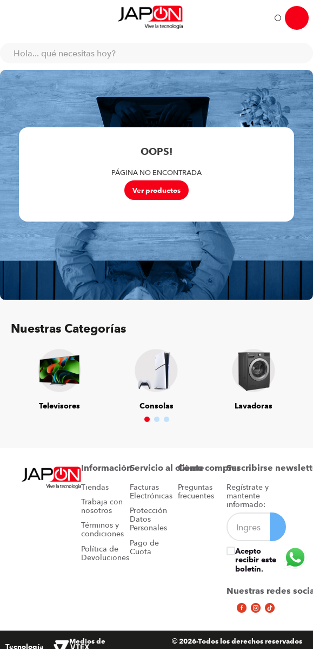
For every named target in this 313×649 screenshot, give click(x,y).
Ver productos (156, 190)
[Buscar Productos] (299, 53)
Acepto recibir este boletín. (255, 560)
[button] (147, 419)
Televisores (59, 406)
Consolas (156, 406)
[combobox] (156, 53)
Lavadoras (253, 406)
